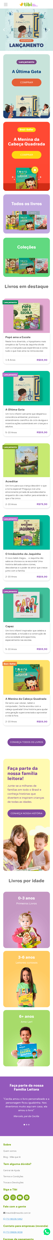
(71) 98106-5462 (12, 1219)
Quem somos (9, 1151)
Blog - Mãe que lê (11, 1157)
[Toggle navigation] (5, 4)
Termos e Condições (13, 1176)
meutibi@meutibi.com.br (17, 1213)
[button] (4, 30)
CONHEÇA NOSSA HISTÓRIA (26, 813)
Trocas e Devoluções (13, 1182)
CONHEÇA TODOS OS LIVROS (26, 742)
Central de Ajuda (11, 1170)
